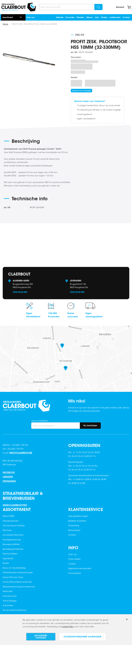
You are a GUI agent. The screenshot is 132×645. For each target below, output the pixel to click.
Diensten (80, 17)
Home (5, 24)
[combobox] (71, 7)
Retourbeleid (74, 530)
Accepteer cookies (40, 636)
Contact (126, 17)
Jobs (97, 17)
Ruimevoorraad (72, 315)
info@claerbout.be (20, 452)
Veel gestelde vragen (78, 516)
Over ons (30, 17)
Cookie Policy (68, 627)
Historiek (59, 17)
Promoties (70, 17)
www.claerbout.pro (15, 505)
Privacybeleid (74, 573)
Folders (104, 17)
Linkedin (8, 476)
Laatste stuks (114, 17)
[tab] (37, 142)
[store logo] (18, 7)
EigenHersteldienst (33, 315)
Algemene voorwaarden (79, 568)
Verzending (73, 525)
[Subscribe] (90, 425)
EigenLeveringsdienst (94, 315)
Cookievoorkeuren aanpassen (82, 636)
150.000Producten (53, 315)
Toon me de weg (20, 292)
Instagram (9, 481)
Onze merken (74, 559)
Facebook (9, 472)
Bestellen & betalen (77, 521)
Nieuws (89, 17)
